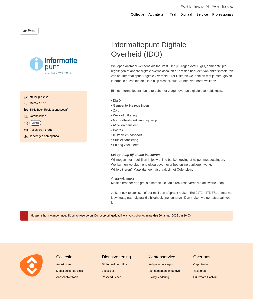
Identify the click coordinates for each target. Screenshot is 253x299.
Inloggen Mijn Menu (206, 6)
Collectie (137, 14)
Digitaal (186, 14)
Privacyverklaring (158, 277)
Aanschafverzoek (67, 277)
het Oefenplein (181, 169)
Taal (173, 14)
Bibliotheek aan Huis (115, 264)
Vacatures (199, 270)
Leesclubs (108, 270)
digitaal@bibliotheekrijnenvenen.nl (158, 197)
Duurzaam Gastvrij (204, 277)
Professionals (222, 14)
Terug (31, 30)
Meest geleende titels (69, 270)
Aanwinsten (63, 264)
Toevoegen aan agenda (44, 136)
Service (202, 14)
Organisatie (200, 264)
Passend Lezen (111, 277)
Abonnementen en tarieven (164, 270)
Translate (227, 6)
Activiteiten (157, 14)
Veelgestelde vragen (160, 264)
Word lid (186, 6)
